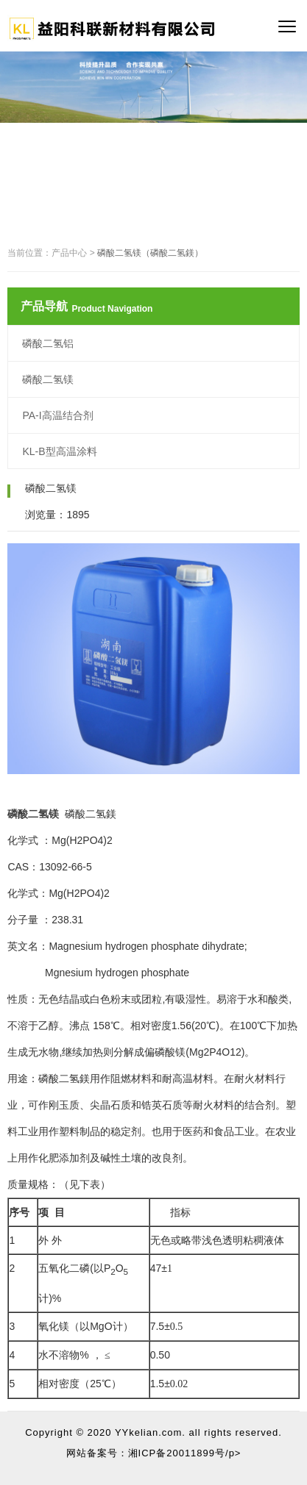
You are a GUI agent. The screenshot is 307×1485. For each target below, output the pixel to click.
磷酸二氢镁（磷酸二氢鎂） (150, 253)
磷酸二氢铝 (48, 343)
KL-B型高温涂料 (59, 451)
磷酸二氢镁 (48, 379)
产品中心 (69, 253)
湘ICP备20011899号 (177, 1453)
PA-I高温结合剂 (57, 415)
